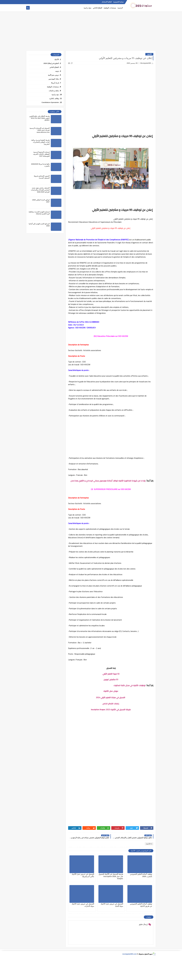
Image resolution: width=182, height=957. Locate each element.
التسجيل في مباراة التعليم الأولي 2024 (111, 697)
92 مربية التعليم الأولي (111, 674)
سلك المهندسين (53, 79)
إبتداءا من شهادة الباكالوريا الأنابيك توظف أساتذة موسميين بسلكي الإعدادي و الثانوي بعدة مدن (107, 480)
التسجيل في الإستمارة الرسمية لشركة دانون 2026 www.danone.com (40, 130)
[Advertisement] (91, 32)
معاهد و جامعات (54, 91)
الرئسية (120, 8)
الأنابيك (149, 54)
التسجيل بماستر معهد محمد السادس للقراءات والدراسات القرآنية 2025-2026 (40, 190)
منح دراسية (87, 8)
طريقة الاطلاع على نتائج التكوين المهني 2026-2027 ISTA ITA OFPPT (39, 118)
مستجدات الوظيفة (110, 8)
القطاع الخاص (97, 8)
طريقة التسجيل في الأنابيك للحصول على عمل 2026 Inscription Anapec (111, 876)
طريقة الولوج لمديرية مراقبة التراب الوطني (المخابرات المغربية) (40, 142)
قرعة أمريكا (55, 83)
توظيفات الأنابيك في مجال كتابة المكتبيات (129, 685)
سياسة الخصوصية (118, 2)
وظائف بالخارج (54, 98)
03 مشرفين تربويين (110, 679)
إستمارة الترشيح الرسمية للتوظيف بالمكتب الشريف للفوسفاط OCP (41, 154)
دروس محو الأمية (53, 75)
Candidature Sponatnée (50, 102)
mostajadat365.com (129, 954)
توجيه (57, 71)
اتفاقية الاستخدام (107, 2)
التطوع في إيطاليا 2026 (51, 63)
